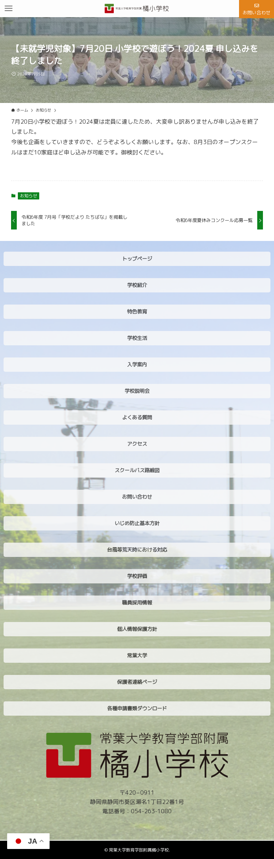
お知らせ (28, 196)
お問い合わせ (256, 10)
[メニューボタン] (8, 8)
